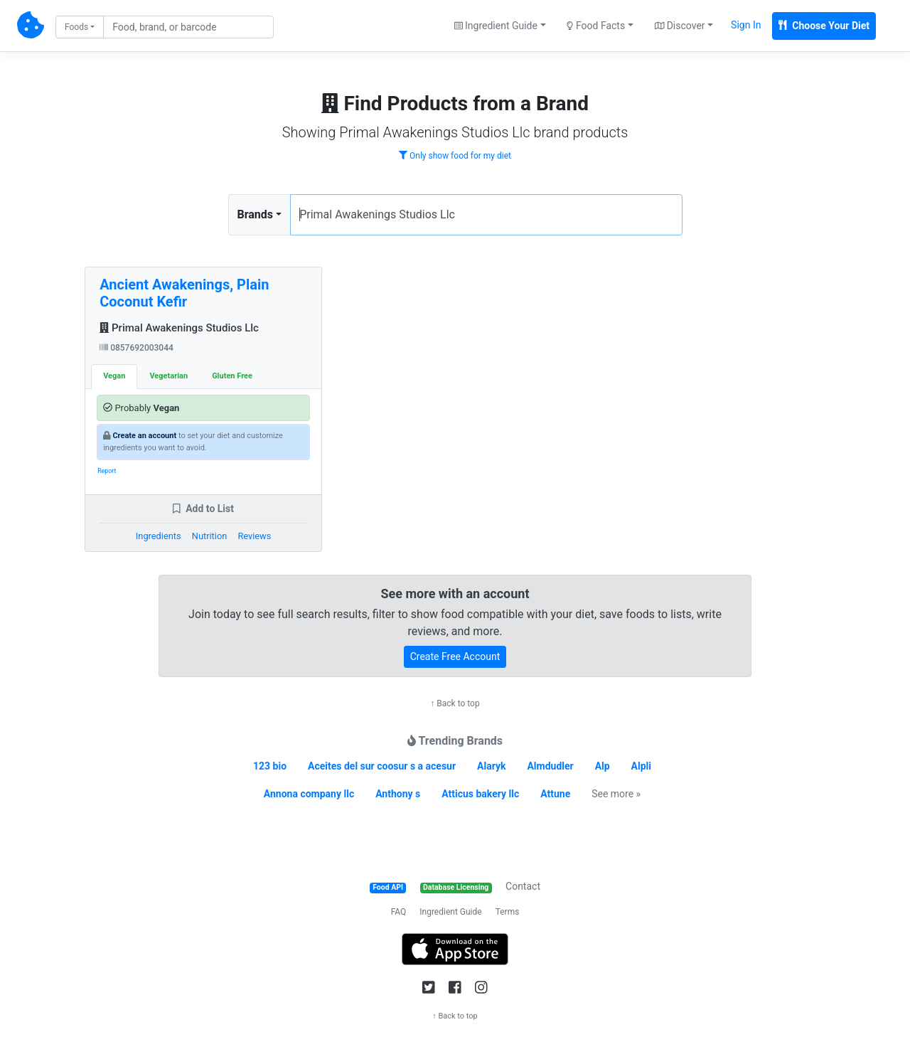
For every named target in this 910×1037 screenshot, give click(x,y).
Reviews (254, 536)
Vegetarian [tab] (168, 376)
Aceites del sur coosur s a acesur (382, 766)
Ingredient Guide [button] (495, 25)
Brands (255, 214)
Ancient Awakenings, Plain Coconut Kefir (184, 293)
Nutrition (209, 536)
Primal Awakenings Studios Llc (179, 327)
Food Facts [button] (596, 25)
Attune (555, 793)
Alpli (641, 766)
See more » (616, 793)
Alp (602, 766)
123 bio (270, 766)
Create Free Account (455, 656)
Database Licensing (455, 887)
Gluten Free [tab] (232, 376)
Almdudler (550, 766)
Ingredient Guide (450, 912)
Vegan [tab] (114, 376)
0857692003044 (136, 348)
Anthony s (397, 793)
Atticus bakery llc (480, 793)
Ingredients (158, 536)
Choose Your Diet (823, 25)
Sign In (746, 25)
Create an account (144, 435)
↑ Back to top (454, 703)
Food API (388, 887)
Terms (508, 912)
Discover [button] (680, 25)
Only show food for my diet (455, 156)
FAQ (399, 912)
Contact (522, 886)
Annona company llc (309, 793)
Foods (76, 27)
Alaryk (491, 766)
